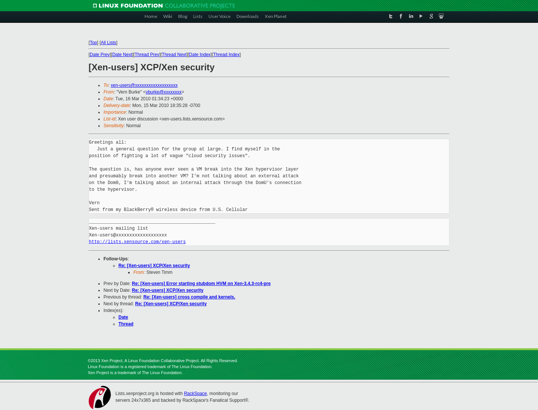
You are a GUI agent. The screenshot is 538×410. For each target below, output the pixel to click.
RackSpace (195, 393)
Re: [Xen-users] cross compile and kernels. (189, 297)
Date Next (122, 54)
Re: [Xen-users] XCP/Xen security (154, 265)
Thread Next (174, 54)
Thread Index (226, 54)
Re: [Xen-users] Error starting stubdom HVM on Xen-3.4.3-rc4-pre (201, 283)
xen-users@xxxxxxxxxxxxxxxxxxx (144, 85)
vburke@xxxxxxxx (164, 92)
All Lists (108, 42)
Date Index (200, 54)
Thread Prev (146, 54)
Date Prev (99, 54)
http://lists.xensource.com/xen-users (137, 242)
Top (93, 42)
